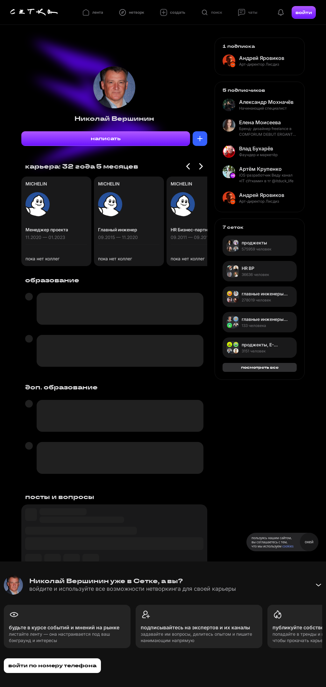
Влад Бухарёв (256, 148)
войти (303, 12)
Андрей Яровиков (261, 58)
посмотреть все (260, 367)
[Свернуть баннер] (318, 585)
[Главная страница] (34, 12)
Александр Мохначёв (266, 102)
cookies (288, 546)
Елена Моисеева (260, 122)
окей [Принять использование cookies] (309, 542)
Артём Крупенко (260, 169)
